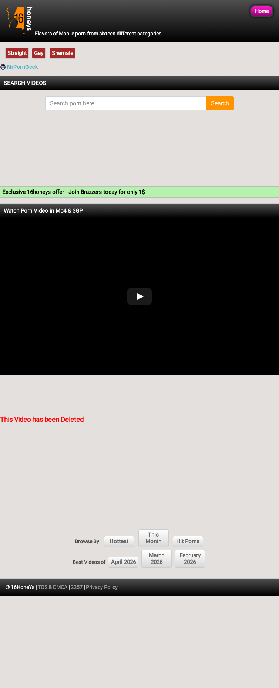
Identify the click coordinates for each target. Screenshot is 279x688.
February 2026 (190, 558)
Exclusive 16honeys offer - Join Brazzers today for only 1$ (73, 192)
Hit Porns (187, 541)
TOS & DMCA (52, 587)
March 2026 (156, 558)
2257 (77, 587)
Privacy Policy (102, 587)
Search (220, 103)
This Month (153, 538)
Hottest (119, 541)
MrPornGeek (22, 67)
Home (262, 11)
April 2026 (123, 562)
